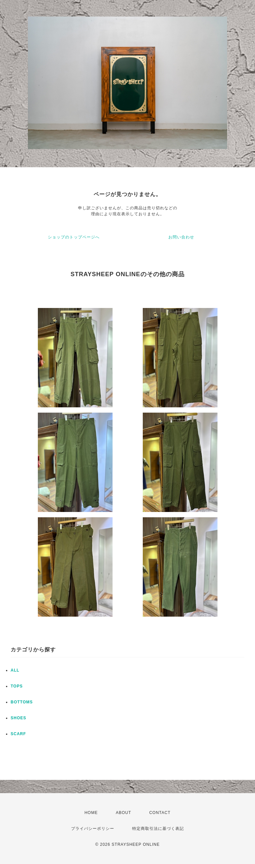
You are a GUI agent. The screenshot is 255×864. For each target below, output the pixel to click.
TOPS (17, 686)
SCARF (18, 734)
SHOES (18, 718)
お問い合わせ (181, 237)
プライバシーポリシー (92, 828)
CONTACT (159, 812)
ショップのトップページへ (74, 237)
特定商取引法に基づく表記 (158, 828)
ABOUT (123, 812)
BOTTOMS (22, 702)
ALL (15, 670)
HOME (91, 812)
